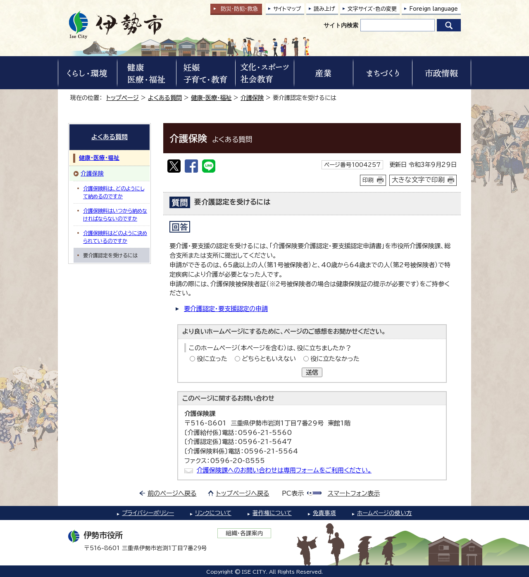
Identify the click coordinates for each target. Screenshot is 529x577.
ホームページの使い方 (384, 513)
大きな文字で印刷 (418, 179)
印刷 (368, 180)
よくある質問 (165, 98)
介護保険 (252, 98)
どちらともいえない (269, 359)
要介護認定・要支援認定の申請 (226, 309)
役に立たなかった (335, 359)
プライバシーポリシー (148, 513)
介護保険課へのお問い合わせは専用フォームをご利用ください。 (284, 470)
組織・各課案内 (244, 533)
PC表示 (293, 493)
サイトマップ (287, 9)
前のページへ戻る (172, 493)
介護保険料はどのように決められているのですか (115, 236)
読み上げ (324, 9)
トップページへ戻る (242, 493)
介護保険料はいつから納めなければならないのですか (115, 214)
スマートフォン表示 (354, 493)
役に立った (212, 359)
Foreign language (433, 9)
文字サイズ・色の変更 (372, 9)
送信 (312, 372)
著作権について (272, 513)
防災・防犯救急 (239, 9)
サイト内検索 (341, 25)
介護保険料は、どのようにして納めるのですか (113, 192)
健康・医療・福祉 (211, 98)
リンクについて (213, 513)
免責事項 (324, 513)
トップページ (122, 98)
